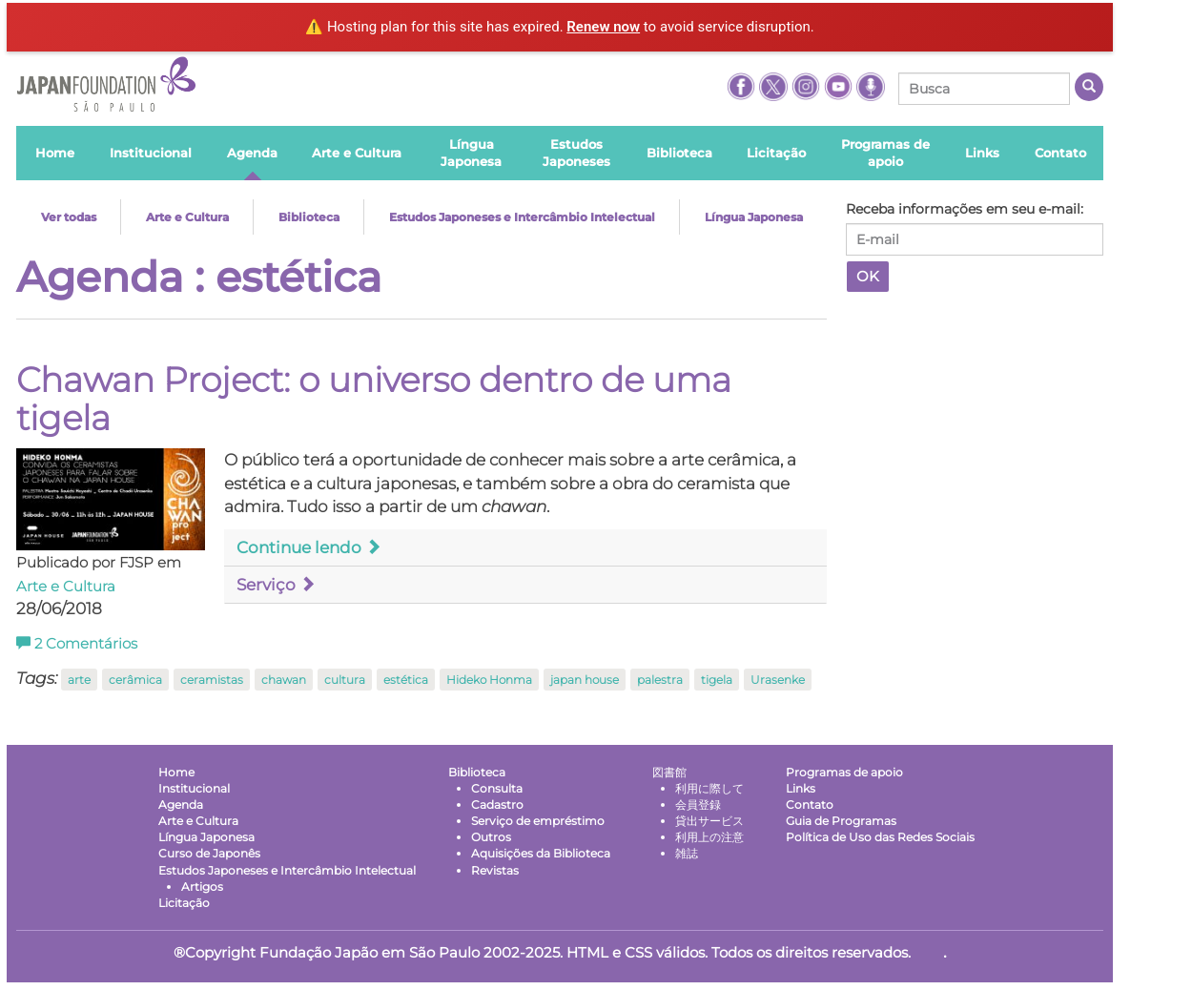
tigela (716, 679)
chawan (283, 679)
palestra (660, 679)
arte (79, 679)
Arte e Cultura (187, 217)
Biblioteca (308, 217)
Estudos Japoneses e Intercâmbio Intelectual (522, 217)
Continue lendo (308, 547)
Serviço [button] (276, 584)
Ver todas (68, 217)
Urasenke (777, 679)
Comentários (76, 643)
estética (405, 679)
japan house (584, 679)
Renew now (603, 26)
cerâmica (135, 679)
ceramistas (211, 679)
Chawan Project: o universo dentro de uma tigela (373, 399)
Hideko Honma (489, 679)
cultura (344, 679)
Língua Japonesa (754, 217)
